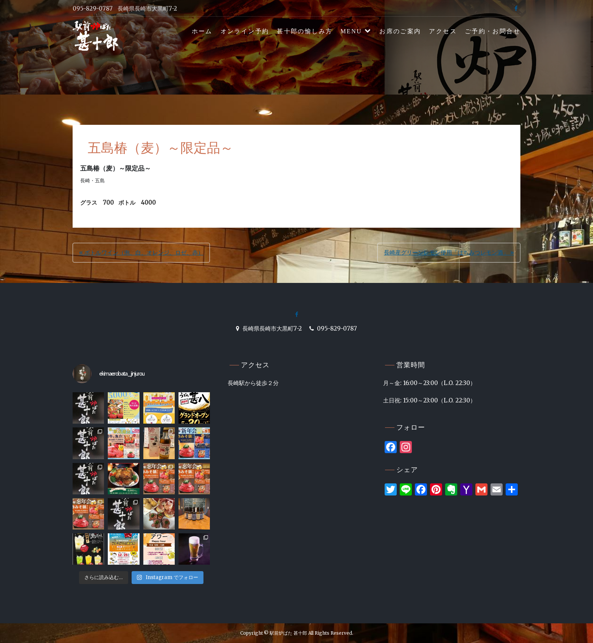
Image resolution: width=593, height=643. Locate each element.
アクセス (443, 31)
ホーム (202, 31)
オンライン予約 (244, 31)
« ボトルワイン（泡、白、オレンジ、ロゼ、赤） (141, 252)
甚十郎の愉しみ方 (304, 31)
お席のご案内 (400, 31)
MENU (351, 31)
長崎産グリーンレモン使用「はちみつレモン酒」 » (449, 252)
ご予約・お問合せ (492, 31)
